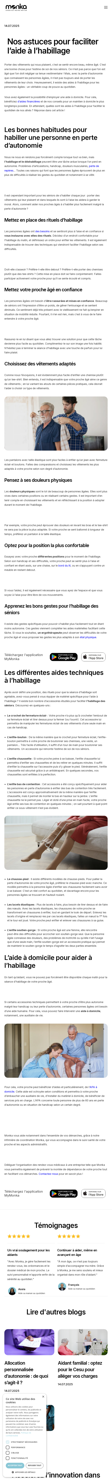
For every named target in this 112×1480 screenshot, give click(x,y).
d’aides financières (29, 101)
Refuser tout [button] (34, 1465)
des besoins (42, 231)
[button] (106, 7)
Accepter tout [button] (15, 1465)
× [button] (43, 1397)
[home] (26, 7)
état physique (88, 637)
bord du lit (64, 565)
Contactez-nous (48, 1173)
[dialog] (24, 1435)
